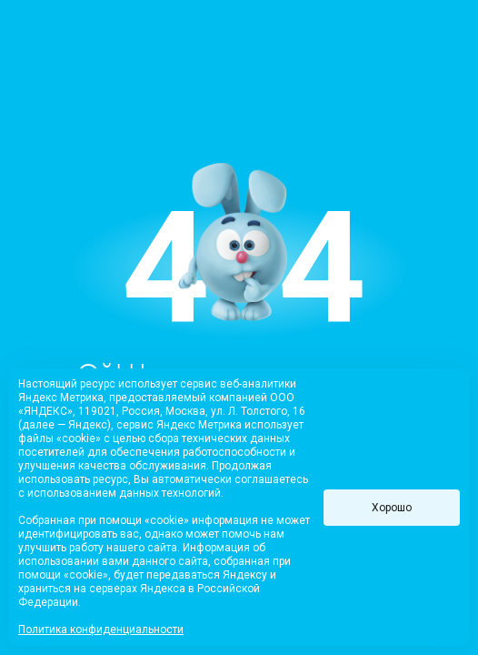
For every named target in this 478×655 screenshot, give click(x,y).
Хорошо (392, 507)
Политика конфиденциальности (101, 629)
